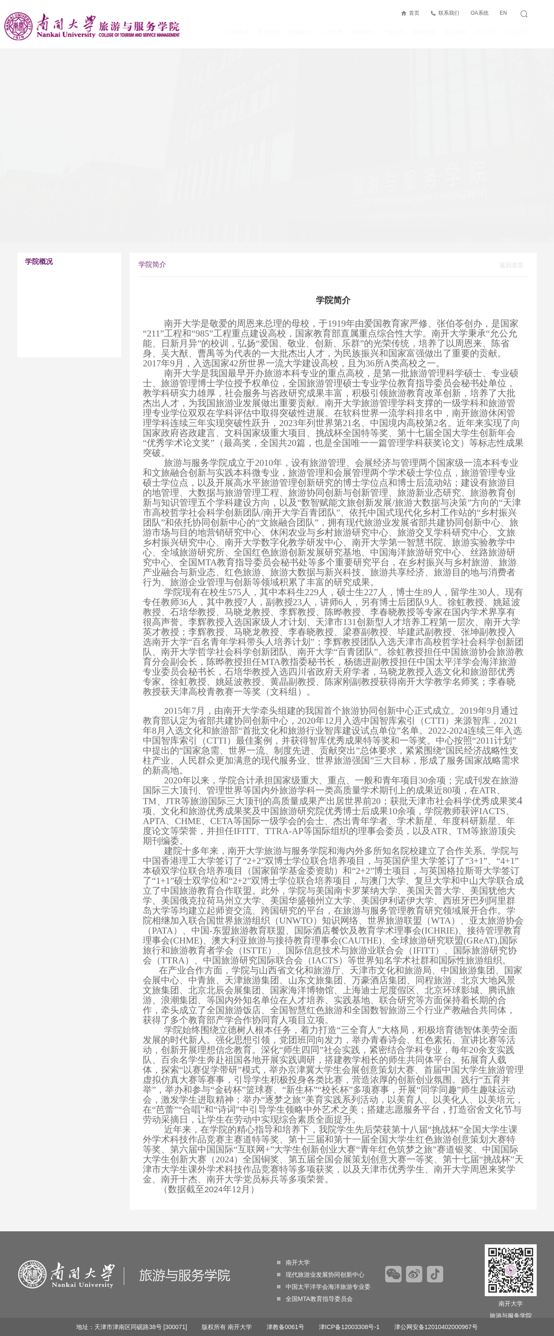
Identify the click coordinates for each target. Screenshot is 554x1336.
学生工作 (486, 32)
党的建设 (300, 32)
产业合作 (393, 32)
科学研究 (362, 32)
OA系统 (479, 13)
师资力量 (269, 32)
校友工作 (517, 32)
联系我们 (448, 13)
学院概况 (237, 34)
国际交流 (424, 32)
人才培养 (331, 32)
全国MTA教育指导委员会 (315, 1298)
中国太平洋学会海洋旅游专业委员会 (330, 1286)
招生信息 (455, 32)
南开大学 (293, 1262)
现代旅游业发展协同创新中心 (320, 1274)
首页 (414, 13)
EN (503, 13)
